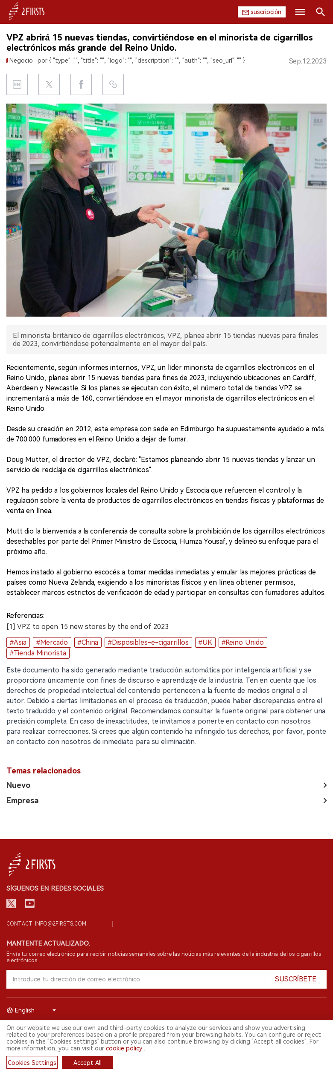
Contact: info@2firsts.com (46, 924)
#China (88, 642)
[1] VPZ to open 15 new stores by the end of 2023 (87, 627)
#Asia (18, 642)
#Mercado (52, 642)
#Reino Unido (243, 642)
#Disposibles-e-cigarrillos (148, 642)
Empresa (22, 800)
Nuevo (18, 785)
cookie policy (124, 1048)
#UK (205, 642)
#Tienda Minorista (38, 653)
